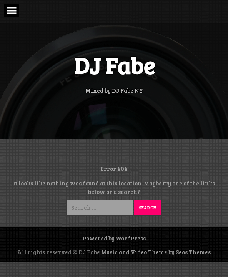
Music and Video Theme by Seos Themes (156, 252)
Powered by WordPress (114, 238)
